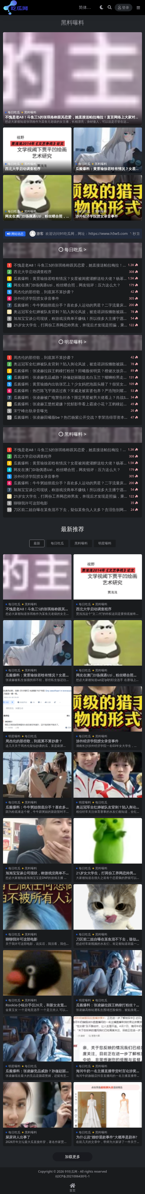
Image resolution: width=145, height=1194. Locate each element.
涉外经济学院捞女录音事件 (97, 216)
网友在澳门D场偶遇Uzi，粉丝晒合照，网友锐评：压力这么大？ (35, 218)
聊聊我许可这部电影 (31, 502)
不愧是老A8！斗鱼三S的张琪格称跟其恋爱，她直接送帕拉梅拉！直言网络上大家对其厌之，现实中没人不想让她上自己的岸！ (72, 119)
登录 (123, 8)
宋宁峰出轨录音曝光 (31, 410)
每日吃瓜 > (75, 249)
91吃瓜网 (71, 1171)
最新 (37, 543)
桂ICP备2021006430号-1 (72, 1176)
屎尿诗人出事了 (18, 1137)
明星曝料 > (75, 341)
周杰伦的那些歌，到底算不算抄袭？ (44, 291)
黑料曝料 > (75, 434)
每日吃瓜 (14, 112)
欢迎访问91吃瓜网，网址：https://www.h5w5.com (86, 233)
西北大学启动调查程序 (22, 168)
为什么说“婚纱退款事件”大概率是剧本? (106, 1137)
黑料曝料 (72, 22)
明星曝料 (104, 543)
